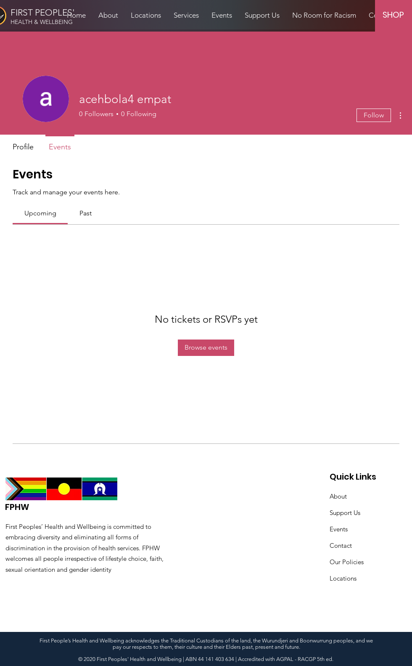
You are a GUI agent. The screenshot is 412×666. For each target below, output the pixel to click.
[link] (40, 213)
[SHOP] (393, 14)
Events (339, 529)
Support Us (345, 513)
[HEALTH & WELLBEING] (53, 22)
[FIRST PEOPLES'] (45, 12)
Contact (341, 545)
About (338, 496)
